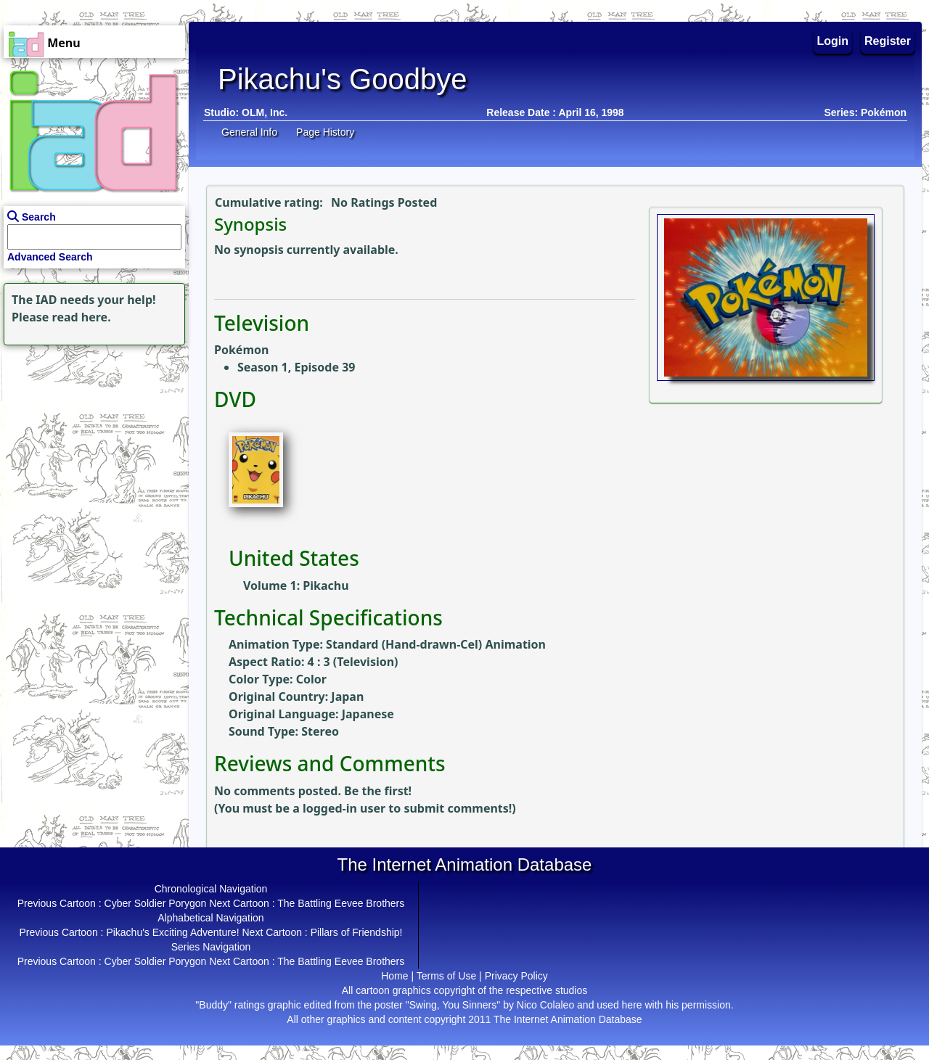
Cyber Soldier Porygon (156, 903)
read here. (81, 317)
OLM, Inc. (264, 112)
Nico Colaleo (545, 1005)
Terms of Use (446, 976)
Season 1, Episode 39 (296, 367)
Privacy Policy (516, 976)
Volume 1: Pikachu (296, 585)
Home (394, 976)
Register (887, 41)
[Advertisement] (90, 439)
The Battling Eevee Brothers (340, 903)
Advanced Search (50, 257)
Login (833, 41)
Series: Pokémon (865, 112)
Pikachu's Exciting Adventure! (172, 932)
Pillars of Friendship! (357, 932)
